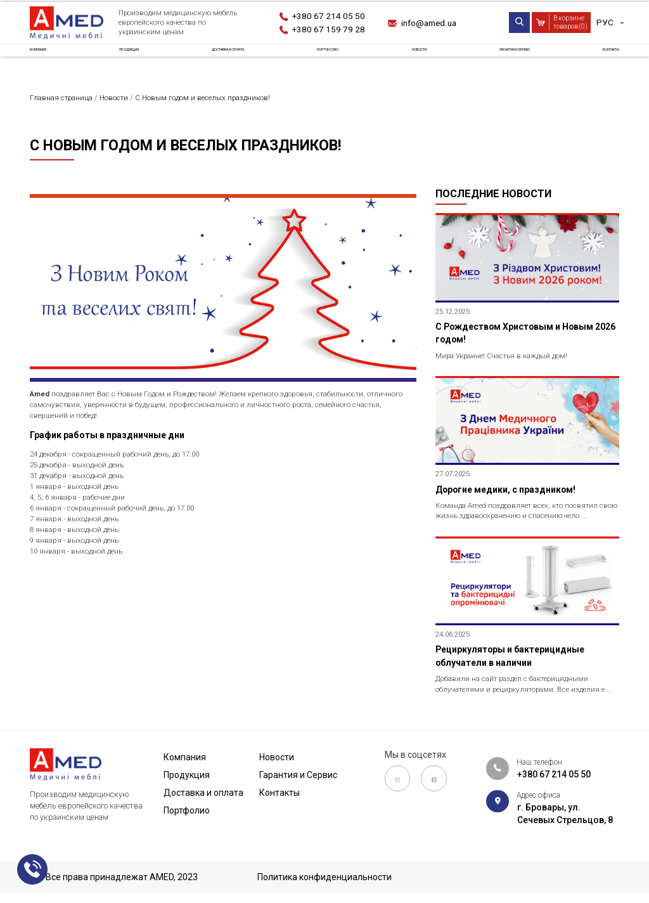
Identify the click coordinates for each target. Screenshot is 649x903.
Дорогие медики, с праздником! (511, 498)
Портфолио (334, 60)
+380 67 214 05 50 (329, 16)
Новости (409, 60)
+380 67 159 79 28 (329, 29)
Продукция (132, 60)
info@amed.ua (431, 23)
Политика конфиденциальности (324, 878)
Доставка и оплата (233, 60)
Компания (54, 60)
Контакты (595, 60)
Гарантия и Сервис (501, 60)
